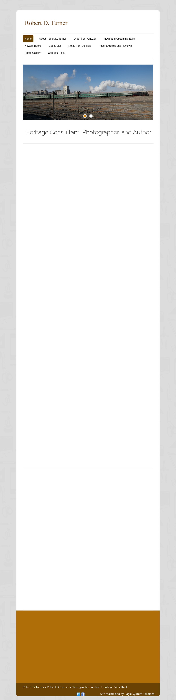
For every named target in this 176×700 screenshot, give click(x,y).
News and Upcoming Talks (119, 38)
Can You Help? (56, 52)
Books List (55, 45)
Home (28, 38)
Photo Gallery (33, 52)
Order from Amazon (85, 38)
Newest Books (33, 45)
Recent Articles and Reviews (115, 45)
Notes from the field (79, 45)
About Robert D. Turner (52, 38)
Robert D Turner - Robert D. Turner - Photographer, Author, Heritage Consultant (75, 687)
